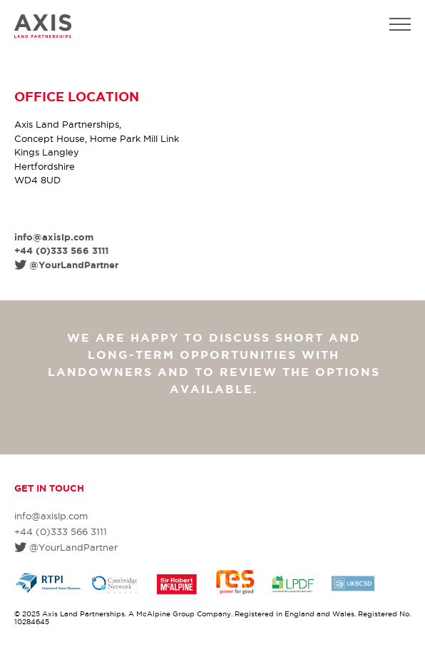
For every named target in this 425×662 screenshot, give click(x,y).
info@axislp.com (53, 237)
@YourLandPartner (73, 265)
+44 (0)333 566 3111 (61, 250)
